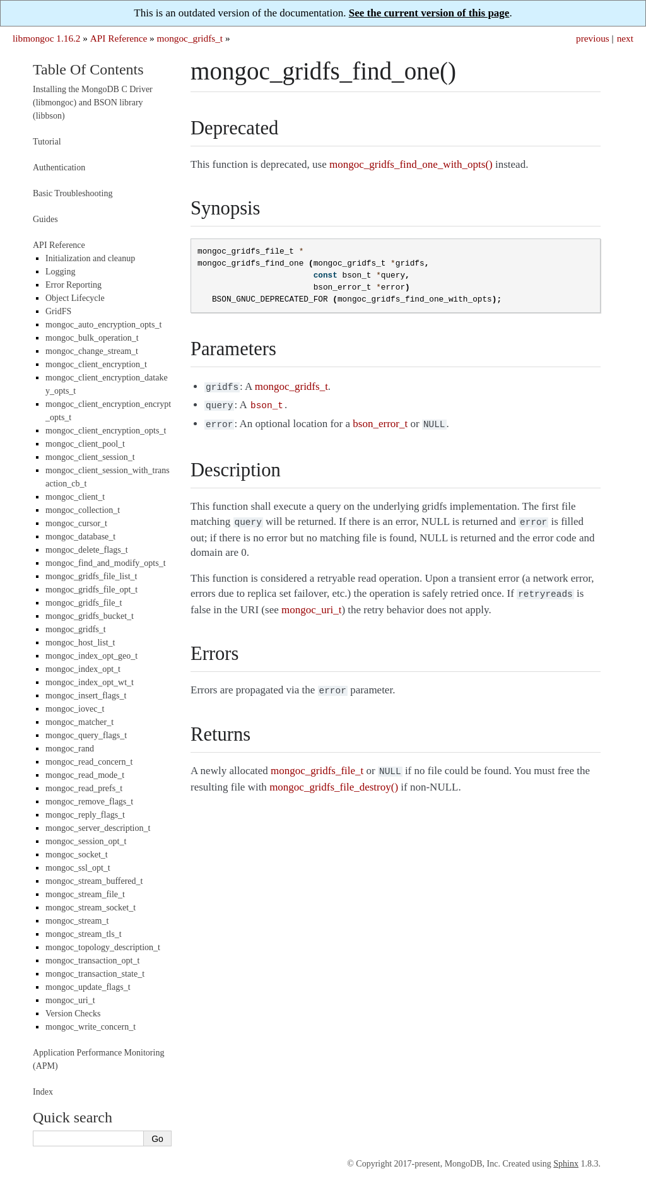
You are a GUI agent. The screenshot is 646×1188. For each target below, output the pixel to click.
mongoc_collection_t (82, 510)
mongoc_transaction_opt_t (92, 960)
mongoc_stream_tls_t (83, 934)
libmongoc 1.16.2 (47, 38)
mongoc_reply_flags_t (85, 815)
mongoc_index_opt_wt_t (89, 682)
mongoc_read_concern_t (88, 762)
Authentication (59, 167)
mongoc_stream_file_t (85, 894)
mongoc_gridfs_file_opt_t (91, 589)
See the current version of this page (429, 13)
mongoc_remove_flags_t (89, 801)
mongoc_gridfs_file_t (83, 603)
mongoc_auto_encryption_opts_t (103, 324)
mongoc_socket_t (76, 854)
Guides (45, 219)
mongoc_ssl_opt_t (77, 868)
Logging (60, 271)
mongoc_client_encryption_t (96, 364)
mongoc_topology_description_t (102, 947)
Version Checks (73, 1013)
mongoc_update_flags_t (88, 987)
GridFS (58, 311)
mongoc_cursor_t (76, 523)
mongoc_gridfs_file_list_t (91, 576)
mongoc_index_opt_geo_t (91, 656)
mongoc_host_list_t (80, 642)
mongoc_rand (69, 748)
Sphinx (565, 1163)
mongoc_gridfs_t (190, 38)
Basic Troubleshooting (72, 193)
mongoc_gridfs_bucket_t (89, 616)
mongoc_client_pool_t (85, 444)
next (625, 38)
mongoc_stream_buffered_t (94, 881)
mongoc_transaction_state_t (94, 974)
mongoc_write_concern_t (90, 1027)
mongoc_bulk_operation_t (92, 338)
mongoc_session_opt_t (85, 841)
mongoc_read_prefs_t (83, 788)
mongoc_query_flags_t (86, 735)
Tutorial (47, 141)
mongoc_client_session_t (90, 457)
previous (592, 38)
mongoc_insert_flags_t (85, 695)
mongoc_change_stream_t (91, 351)
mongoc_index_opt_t (82, 669)
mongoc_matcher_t (79, 722)
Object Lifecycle (75, 298)
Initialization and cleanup (90, 258)
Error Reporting (73, 285)
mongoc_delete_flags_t (86, 550)
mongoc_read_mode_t (84, 775)
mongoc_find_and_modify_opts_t (105, 563)
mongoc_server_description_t (97, 828)
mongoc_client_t (75, 497)
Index (43, 1092)
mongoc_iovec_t (74, 709)
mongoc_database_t (80, 536)
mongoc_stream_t (77, 921)
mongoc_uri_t (70, 1000)
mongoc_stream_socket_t (90, 907)
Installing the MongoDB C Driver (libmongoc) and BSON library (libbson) (93, 103)
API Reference (118, 38)
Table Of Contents (88, 69)
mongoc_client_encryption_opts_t (105, 430)
